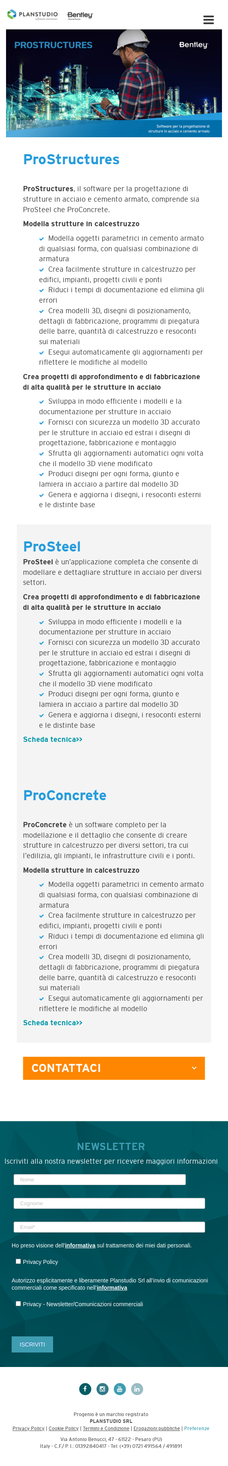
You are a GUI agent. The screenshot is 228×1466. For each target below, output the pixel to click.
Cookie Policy (64, 1428)
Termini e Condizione (106, 1428)
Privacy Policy (28, 1428)
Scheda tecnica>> (52, 739)
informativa (80, 1245)
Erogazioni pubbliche (157, 1428)
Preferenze (197, 1428)
